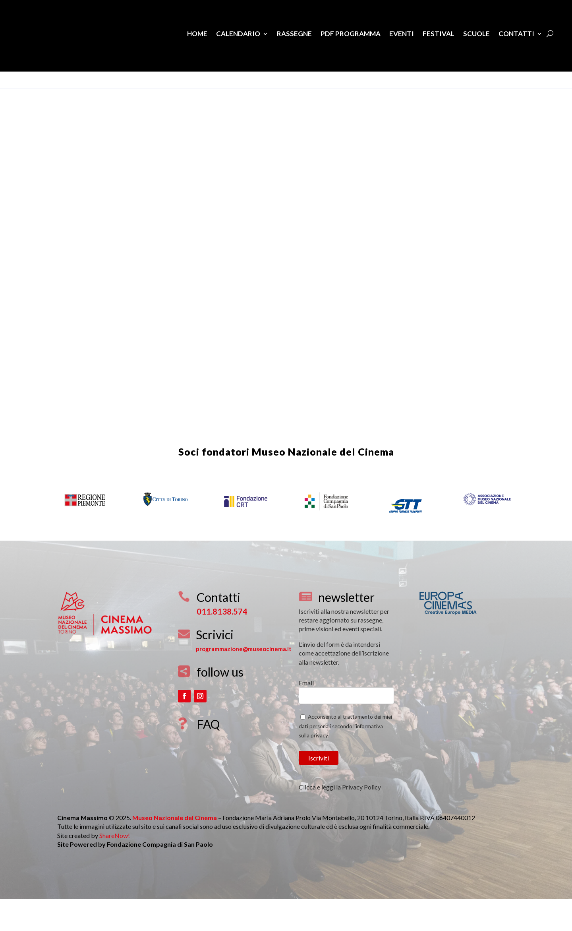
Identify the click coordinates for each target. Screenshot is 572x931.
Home (197, 33)
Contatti (516, 33)
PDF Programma (351, 33)
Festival (438, 33)
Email (306, 706)
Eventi (401, 33)
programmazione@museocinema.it (244, 672)
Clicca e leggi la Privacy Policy (340, 811)
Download (43, 91)
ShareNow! (114, 859)
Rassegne (294, 33)
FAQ (208, 748)
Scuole (476, 33)
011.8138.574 (222, 635)
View (15, 91)
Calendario (238, 33)
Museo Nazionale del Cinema (323, 475)
